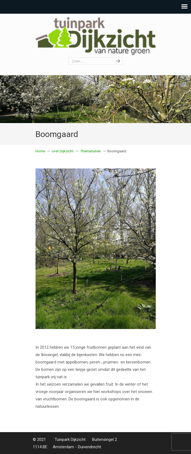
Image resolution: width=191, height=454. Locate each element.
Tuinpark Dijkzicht (96, 35)
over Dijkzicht (63, 151)
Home (40, 151)
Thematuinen (90, 151)
